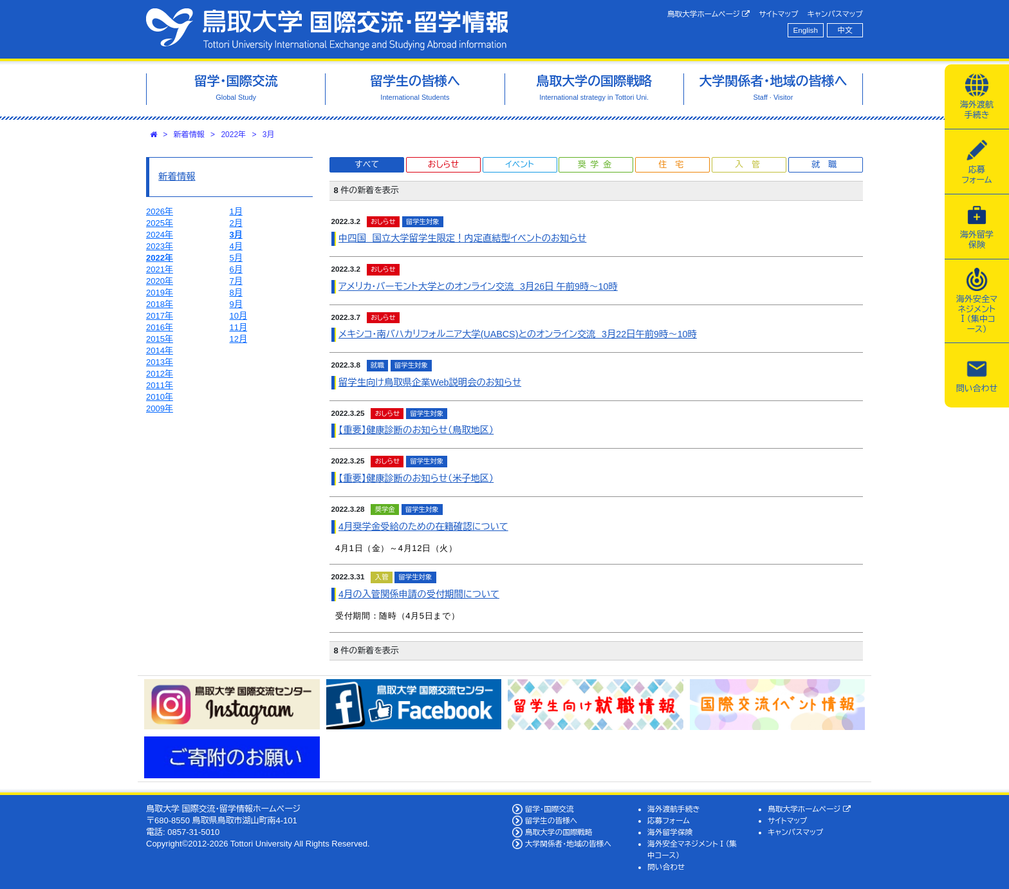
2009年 (159, 408)
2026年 (159, 211)
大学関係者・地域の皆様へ (568, 843)
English (805, 30)
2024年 (159, 234)
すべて (367, 164)
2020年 (159, 281)
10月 (238, 316)
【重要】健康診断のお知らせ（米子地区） (416, 478)
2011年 (159, 385)
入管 (751, 164)
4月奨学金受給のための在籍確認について (423, 526)
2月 (236, 223)
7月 (236, 281)
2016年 (159, 327)
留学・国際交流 (549, 809)
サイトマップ (778, 14)
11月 (238, 327)
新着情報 (189, 134)
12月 (238, 339)
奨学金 (597, 164)
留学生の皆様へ (551, 820)
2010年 (159, 397)
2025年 (159, 223)
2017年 (159, 316)
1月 (236, 211)
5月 (236, 258)
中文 (845, 30)
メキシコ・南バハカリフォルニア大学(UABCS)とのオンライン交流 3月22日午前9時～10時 (517, 334)
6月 (236, 269)
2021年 (159, 269)
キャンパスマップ (835, 14)
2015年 (159, 339)
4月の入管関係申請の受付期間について (418, 594)
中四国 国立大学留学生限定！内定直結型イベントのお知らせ (462, 238)
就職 (828, 164)
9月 (236, 304)
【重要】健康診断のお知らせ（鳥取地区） (416, 430)
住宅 (675, 164)
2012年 (159, 374)
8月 (236, 292)
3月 (269, 134)
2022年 (233, 134)
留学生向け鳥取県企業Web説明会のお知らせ (429, 382)
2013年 (159, 362)
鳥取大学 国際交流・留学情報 (327, 29)
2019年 (159, 292)
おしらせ (443, 164)
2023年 (159, 246)
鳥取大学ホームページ (708, 14)
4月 (236, 246)
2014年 (159, 350)
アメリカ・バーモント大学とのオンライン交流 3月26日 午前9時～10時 (478, 286)
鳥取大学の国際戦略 (559, 832)
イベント (519, 164)
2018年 (159, 304)
